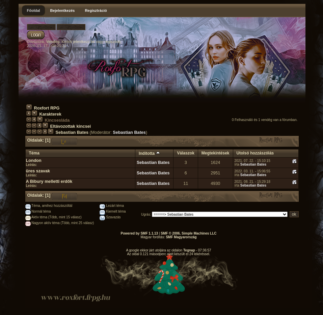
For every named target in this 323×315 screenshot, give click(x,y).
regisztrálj (112, 42)
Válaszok (185, 153)
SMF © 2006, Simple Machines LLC (188, 233)
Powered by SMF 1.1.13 (139, 233)
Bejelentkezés (62, 10)
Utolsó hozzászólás (255, 153)
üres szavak (38, 171)
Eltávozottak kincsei (70, 126)
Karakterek (50, 114)
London (34, 160)
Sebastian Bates (72, 132)
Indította (149, 153)
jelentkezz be (84, 42)
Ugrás (145, 214)
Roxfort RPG (47, 108)
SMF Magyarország (181, 237)
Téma (34, 153)
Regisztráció (96, 10)
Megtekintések (215, 153)
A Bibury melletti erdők (49, 181)
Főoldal (33, 10)
